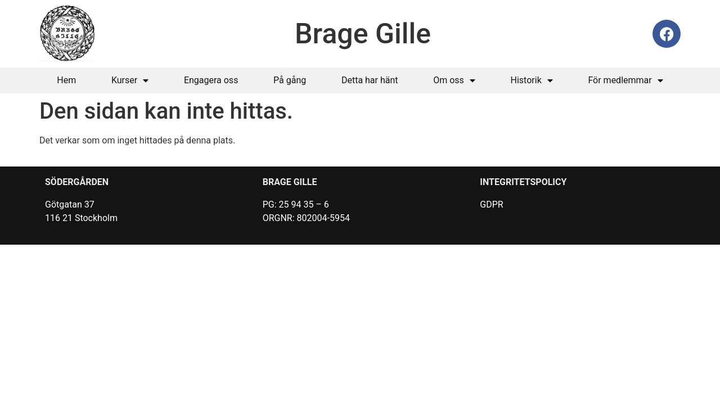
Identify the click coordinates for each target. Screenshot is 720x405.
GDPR (491, 204)
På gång (289, 80)
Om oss (454, 80)
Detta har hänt (369, 80)
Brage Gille (363, 33)
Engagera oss (211, 80)
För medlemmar (625, 80)
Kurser (129, 80)
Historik (532, 80)
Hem (66, 80)
